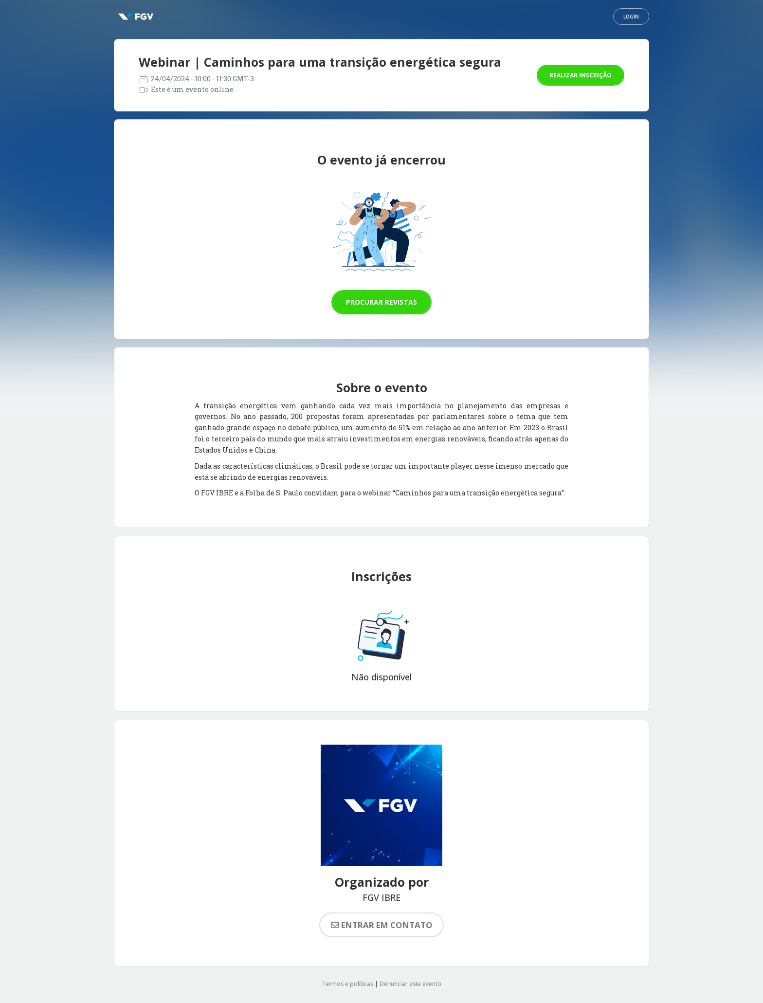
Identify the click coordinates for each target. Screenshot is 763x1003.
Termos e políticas (347, 984)
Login (631, 16)
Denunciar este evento (410, 984)
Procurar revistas (381, 302)
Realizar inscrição (580, 75)
